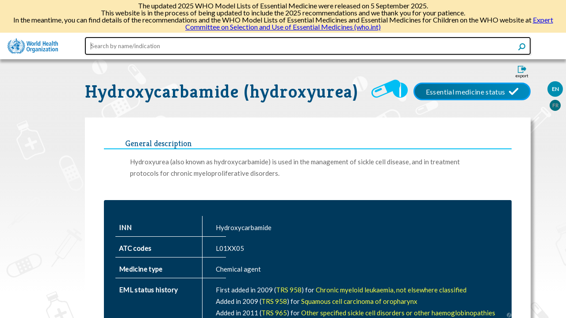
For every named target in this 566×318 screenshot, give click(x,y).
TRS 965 (274, 313)
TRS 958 (289, 290)
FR (555, 105)
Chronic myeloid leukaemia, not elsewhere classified (391, 290)
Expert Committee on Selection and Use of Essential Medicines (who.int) (369, 23)
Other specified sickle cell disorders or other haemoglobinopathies (398, 313)
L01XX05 (230, 248)
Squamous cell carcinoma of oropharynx (359, 301)
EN (555, 89)
